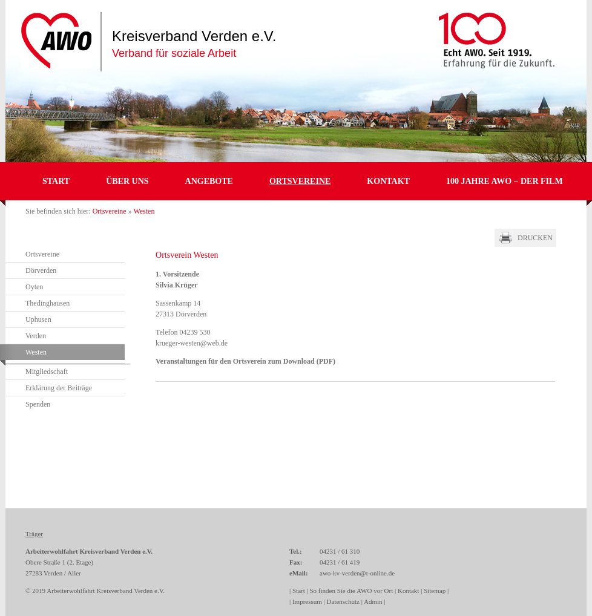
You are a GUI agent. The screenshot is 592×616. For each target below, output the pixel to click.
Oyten (34, 287)
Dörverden (40, 270)
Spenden (37, 404)
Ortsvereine (300, 181)
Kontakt (388, 181)
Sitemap (435, 590)
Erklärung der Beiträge (58, 388)
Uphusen (38, 319)
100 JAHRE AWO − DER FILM (504, 181)
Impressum (307, 601)
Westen (36, 352)
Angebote (209, 181)
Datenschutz (343, 601)
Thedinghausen (47, 303)
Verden (35, 336)
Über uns (127, 181)
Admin (373, 601)
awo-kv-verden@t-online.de (357, 573)
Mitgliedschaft (46, 371)
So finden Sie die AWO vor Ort (351, 590)
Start (56, 181)
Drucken (535, 238)
